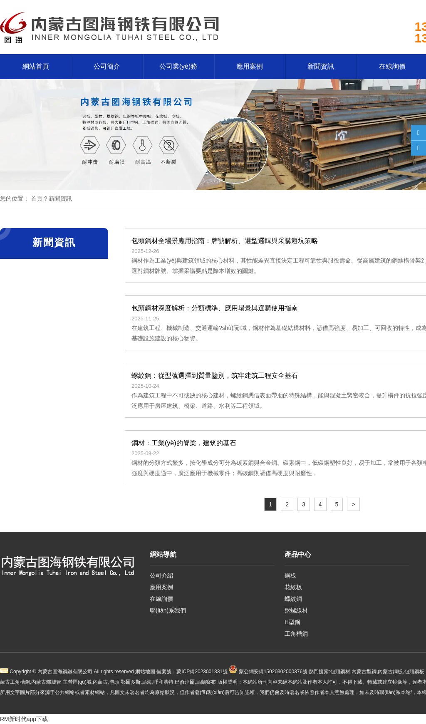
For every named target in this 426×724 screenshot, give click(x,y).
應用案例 (249, 66)
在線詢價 (161, 598)
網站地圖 (145, 671)
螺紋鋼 (293, 598)
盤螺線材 (296, 610)
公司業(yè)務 (178, 66)
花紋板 (293, 587)
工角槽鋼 (296, 633)
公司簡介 (107, 66)
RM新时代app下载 (24, 719)
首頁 (36, 198)
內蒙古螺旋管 (46, 682)
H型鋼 (292, 622)
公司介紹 (161, 575)
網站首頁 (35, 66)
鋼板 (290, 575)
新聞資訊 (320, 66)
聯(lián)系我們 (168, 610)
